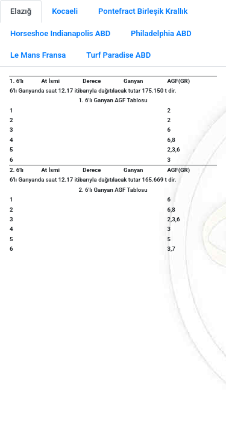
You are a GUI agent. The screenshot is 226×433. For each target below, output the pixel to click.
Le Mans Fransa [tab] (38, 55)
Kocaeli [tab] (65, 11)
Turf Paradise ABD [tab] (118, 55)
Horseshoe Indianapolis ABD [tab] (60, 33)
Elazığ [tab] (20, 11)
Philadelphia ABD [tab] (161, 33)
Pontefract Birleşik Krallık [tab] (142, 11)
